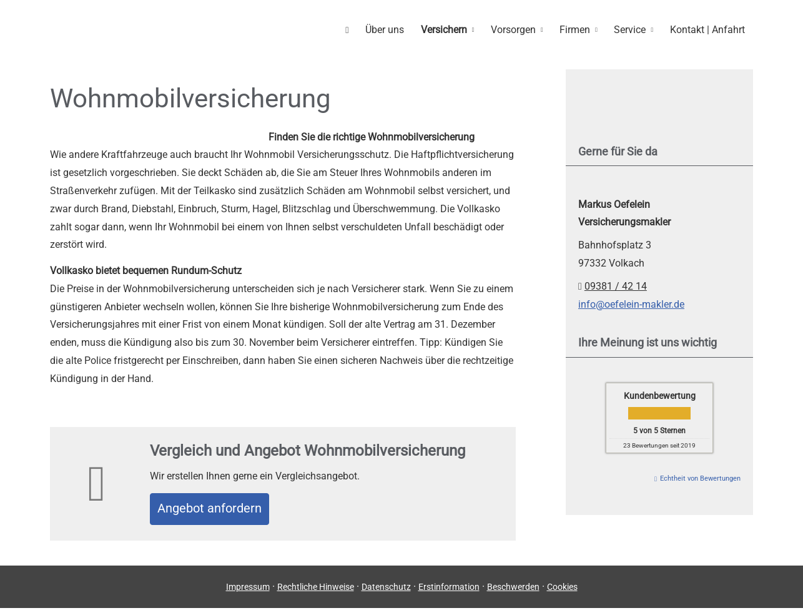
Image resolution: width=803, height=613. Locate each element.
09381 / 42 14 (615, 286)
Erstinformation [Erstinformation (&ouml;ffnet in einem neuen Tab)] (449, 591)
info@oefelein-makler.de (631, 304)
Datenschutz (386, 591)
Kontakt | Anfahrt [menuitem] (708, 29)
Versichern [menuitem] (451, 29)
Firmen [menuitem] (579, 29)
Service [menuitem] (632, 29)
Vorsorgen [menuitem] (518, 29)
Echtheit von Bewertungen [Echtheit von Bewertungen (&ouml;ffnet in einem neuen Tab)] (700, 478)
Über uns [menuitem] (393, 29)
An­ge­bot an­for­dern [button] (219, 510)
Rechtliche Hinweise (315, 591)
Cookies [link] (562, 591)
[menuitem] (357, 29)
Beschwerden (513, 591)
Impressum (248, 591)
